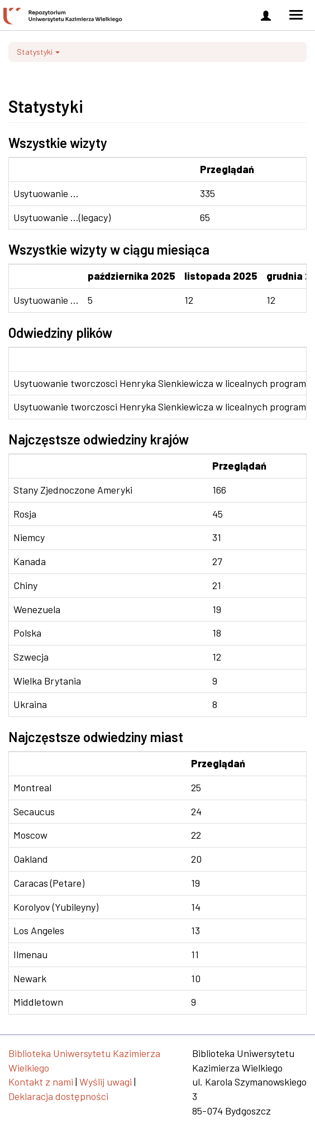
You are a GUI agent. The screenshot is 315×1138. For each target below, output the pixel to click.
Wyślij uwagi (105, 1081)
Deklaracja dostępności (58, 1096)
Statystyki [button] (38, 51)
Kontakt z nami (40, 1081)
